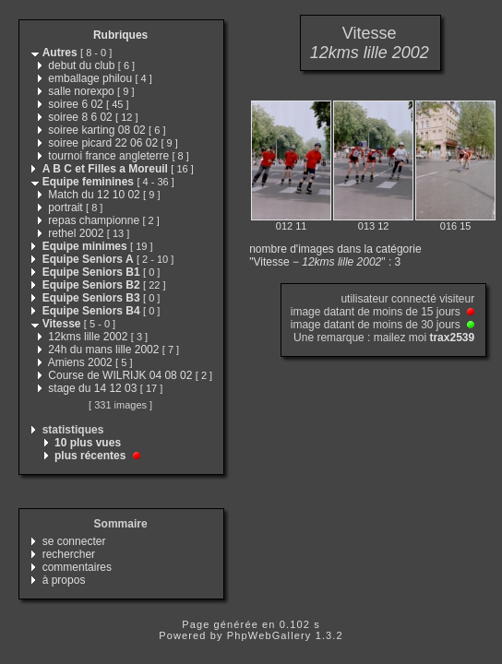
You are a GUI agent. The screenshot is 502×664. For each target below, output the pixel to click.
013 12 (373, 225)
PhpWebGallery (269, 635)
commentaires (77, 567)
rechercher (68, 554)
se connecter (74, 541)
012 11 (291, 225)
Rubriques (120, 35)
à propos (64, 580)
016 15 (456, 225)
